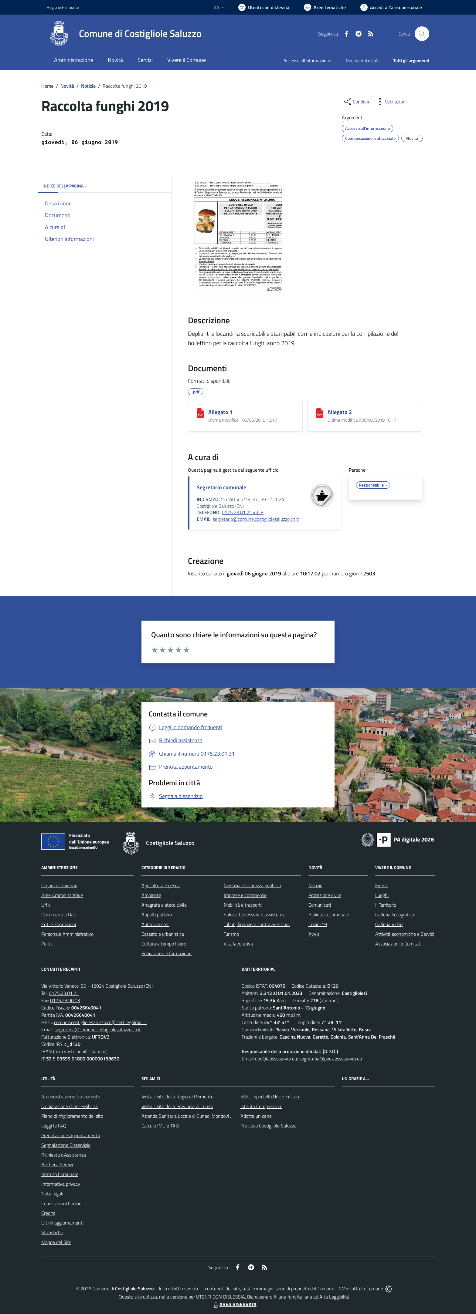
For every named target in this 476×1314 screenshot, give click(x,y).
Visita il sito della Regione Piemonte (177, 1096)
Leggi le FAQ (53, 1125)
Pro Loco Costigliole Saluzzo (268, 1125)
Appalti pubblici (156, 914)
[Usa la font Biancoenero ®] (264, 7)
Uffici (46, 904)
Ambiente (151, 895)
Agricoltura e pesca (160, 885)
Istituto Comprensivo (261, 1106)
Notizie (88, 85)
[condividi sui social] (357, 101)
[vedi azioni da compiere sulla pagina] (391, 101)
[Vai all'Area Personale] (391, 7)
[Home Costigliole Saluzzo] (124, 33)
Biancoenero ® (262, 1296)
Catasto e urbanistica (162, 934)
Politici (47, 943)
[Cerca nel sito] (422, 33)
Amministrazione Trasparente (70, 1096)
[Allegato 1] (200, 413)
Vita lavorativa (238, 943)
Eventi (381, 885)
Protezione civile (324, 895)
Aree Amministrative (62, 895)
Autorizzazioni (155, 924)
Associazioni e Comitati (398, 943)
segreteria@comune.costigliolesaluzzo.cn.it (98, 1029)
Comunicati (319, 904)
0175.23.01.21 (64, 993)
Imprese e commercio (245, 895)
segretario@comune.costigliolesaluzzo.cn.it (256, 519)
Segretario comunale (221, 487)
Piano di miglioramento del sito (72, 1116)
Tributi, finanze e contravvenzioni (257, 924)
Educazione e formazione (166, 953)
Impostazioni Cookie (61, 1203)
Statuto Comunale (59, 1174)
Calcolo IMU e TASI (160, 1125)
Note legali (52, 1193)
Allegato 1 (220, 412)
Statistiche (52, 1232)
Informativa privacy (60, 1184)
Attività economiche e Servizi (404, 934)
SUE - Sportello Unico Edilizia (269, 1096)
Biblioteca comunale (328, 914)
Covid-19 (317, 924)
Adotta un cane (256, 1116)
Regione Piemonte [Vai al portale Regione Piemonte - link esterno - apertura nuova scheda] (63, 7)
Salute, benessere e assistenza (255, 914)
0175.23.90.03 (65, 1000)
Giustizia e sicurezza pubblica (252, 885)
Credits (48, 1213)
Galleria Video (389, 924)
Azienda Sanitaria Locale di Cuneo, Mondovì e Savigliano (197, 1116)
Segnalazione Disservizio (65, 1145)
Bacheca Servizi (57, 1164)
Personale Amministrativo (67, 934)
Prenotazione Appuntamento (70, 1135)
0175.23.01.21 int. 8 (243, 512)
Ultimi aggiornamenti (62, 1222)
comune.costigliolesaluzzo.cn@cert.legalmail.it (100, 1022)
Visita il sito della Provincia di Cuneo (177, 1106)
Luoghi (382, 895)
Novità (67, 85)
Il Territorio (385, 904)
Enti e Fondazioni (58, 924)
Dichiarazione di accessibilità (69, 1106)
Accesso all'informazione (307, 60)
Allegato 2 (340, 412)
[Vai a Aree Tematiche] (325, 7)
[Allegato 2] (320, 413)
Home (47, 85)
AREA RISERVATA (234, 1304)
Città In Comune (366, 1288)
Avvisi (314, 934)
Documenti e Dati (58, 914)
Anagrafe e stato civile (164, 904)
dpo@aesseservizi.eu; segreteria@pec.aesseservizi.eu (308, 1058)
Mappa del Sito (56, 1242)
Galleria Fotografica (394, 914)
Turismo (231, 934)
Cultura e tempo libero (163, 943)
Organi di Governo (59, 885)
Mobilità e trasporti (243, 904)
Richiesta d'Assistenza (63, 1154)
